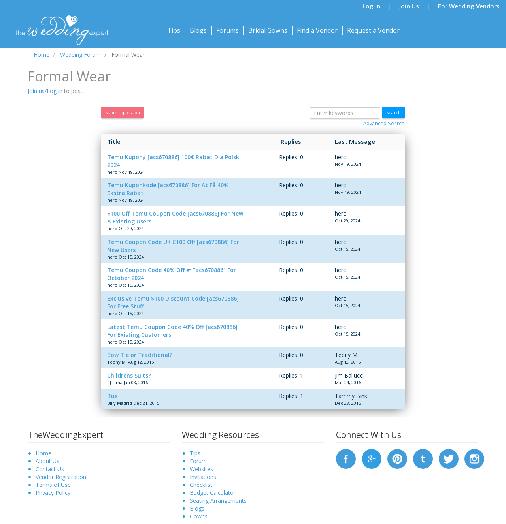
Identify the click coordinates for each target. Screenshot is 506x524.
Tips (173, 30)
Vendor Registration (61, 477)
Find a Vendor (317, 30)
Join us (36, 91)
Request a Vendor (373, 30)
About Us (47, 461)
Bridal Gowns (267, 30)
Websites (201, 469)
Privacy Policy (53, 492)
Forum (198, 461)
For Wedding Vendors (469, 6)
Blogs (198, 30)
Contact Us (50, 469)
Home (43, 453)
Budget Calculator (213, 492)
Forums (227, 30)
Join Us (409, 6)
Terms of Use (53, 484)
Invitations (203, 477)
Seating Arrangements (218, 500)
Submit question (122, 112)
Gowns (199, 516)
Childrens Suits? (129, 375)
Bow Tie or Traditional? (139, 355)
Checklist (201, 484)
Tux (112, 396)
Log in (371, 6)
